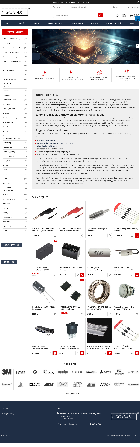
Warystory (15, 161)
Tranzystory (15, 147)
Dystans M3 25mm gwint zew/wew (97, 230)
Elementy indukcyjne (15, 57)
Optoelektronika (15, 100)
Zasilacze (15, 203)
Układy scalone (15, 156)
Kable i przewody (15, 66)
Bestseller (37, 23)
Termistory (15, 143)
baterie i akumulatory (46, 140)
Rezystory (15, 131)
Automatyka (15, 217)
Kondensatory (15, 70)
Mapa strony (5, 436)
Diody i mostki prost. (15, 52)
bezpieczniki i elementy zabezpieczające (55, 143)
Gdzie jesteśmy (7, 414)
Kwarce (15, 75)
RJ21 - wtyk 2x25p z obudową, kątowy (40, 347)
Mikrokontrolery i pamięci (15, 85)
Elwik (15, 170)
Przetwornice (15, 122)
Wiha (15, 179)
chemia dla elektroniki (47, 146)
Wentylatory (15, 183)
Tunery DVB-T (15, 226)
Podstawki (15, 104)
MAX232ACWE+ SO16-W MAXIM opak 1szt (69, 308)
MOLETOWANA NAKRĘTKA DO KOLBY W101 (99, 308)
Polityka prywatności (114, 23)
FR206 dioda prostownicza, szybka (126, 230)
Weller (15, 165)
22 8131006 (60, 7)
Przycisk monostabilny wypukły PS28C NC (124, 308)
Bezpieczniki (15, 43)
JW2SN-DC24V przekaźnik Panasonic (70, 269)
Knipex (15, 174)
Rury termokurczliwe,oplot (15, 137)
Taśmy (15, 208)
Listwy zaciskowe (15, 79)
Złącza (15, 194)
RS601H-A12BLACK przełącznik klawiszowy (69, 347)
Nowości (22, 23)
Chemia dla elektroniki (15, 48)
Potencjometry (15, 109)
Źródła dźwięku (15, 199)
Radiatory (15, 127)
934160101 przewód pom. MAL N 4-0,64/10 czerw (70, 230)
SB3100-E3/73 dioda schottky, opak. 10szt (123, 347)
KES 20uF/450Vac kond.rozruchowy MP (123, 269)
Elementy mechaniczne (15, 61)
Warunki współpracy (56, 23)
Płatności (95, 23)
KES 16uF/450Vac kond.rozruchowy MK (96, 269)
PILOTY (15, 231)
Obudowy (15, 95)
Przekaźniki (15, 113)
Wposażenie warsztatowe (15, 189)
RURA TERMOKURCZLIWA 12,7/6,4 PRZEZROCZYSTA (98, 347)
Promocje (8, 23)
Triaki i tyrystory (15, 152)
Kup (137, 235)
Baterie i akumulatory (15, 39)
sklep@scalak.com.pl (78, 7)
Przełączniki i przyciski (15, 118)
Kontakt (132, 23)
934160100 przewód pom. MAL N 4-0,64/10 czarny (43, 230)
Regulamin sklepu (77, 23)
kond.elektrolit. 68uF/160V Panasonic (43, 308)
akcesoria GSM (15, 222)
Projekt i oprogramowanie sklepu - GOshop (122, 436)
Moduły (15, 91)
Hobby (15, 212)
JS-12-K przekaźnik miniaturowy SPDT (40, 269)
